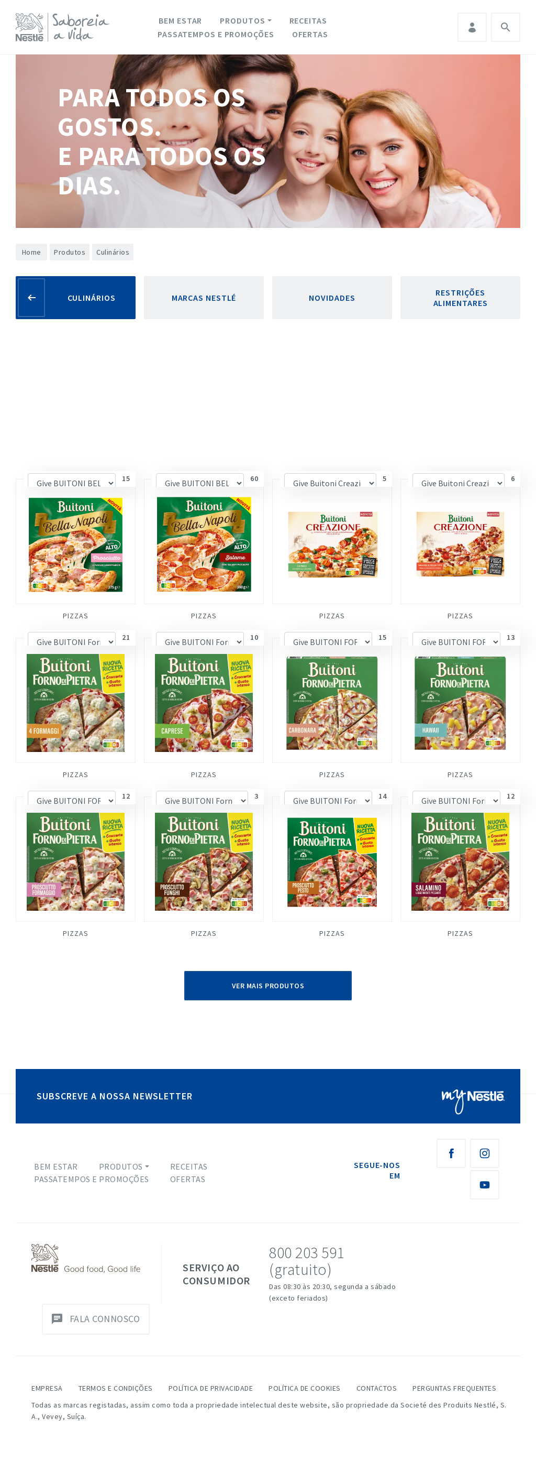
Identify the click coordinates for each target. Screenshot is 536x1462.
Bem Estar (180, 20)
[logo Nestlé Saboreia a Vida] (65, 27)
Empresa (47, 1388)
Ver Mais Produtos (268, 985)
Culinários (92, 297)
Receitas (308, 20)
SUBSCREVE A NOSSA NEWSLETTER (115, 1096)
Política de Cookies (305, 1388)
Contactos (376, 1388)
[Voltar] (31, 297)
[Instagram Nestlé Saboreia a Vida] (484, 1153)
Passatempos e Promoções (216, 34)
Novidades (332, 297)
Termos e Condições (116, 1388)
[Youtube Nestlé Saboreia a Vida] (484, 1184)
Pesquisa (505, 27)
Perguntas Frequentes (454, 1388)
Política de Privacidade (211, 1388)
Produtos (242, 20)
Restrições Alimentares (460, 297)
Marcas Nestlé (204, 297)
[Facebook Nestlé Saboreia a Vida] (451, 1153)
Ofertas (310, 34)
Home (31, 252)
